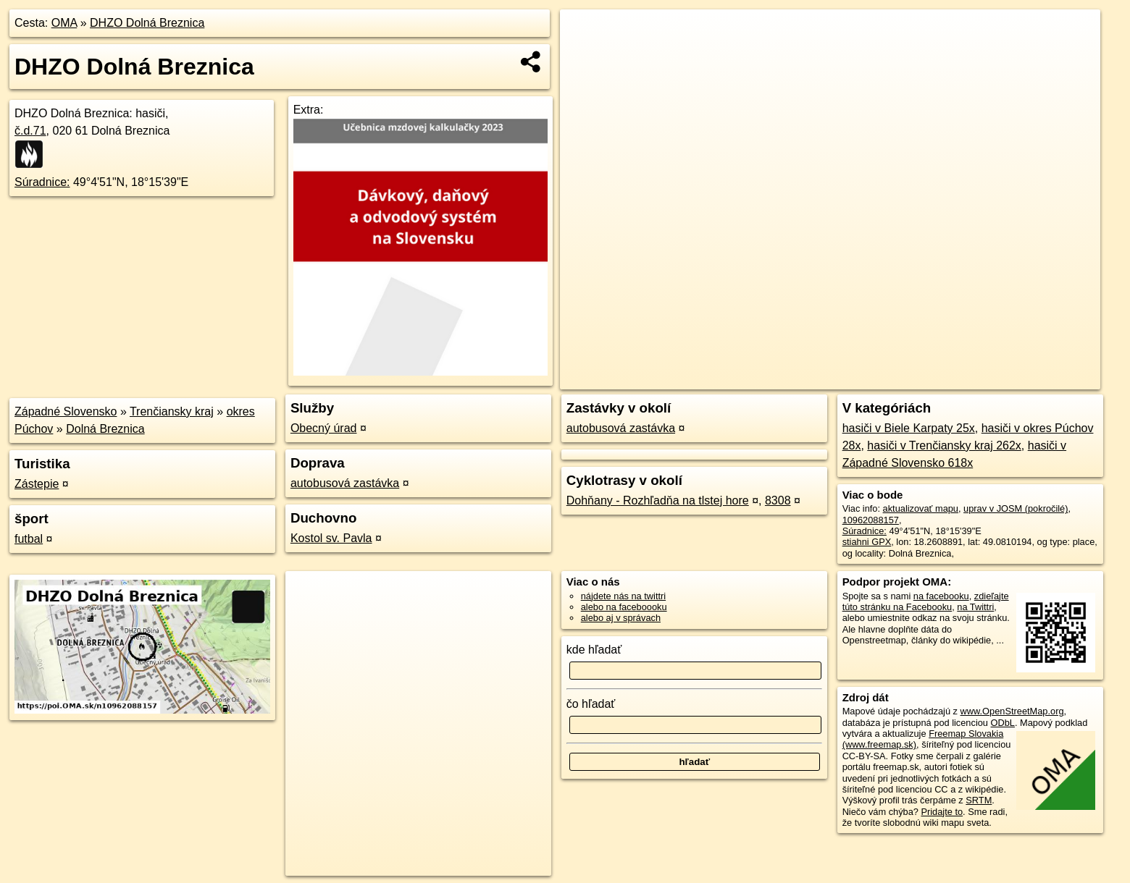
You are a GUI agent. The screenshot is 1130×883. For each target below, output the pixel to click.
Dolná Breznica (105, 429)
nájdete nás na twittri (623, 596)
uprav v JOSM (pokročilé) (1015, 508)
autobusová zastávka (344, 483)
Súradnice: (42, 182)
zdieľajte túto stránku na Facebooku (925, 601)
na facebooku (941, 596)
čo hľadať (591, 704)
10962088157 (870, 520)
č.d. (30, 130)
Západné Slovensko (65, 411)
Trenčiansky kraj (172, 411)
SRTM (979, 800)
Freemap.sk (921, 378)
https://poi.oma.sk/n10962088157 (1033, 378)
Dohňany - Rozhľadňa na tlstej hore (657, 500)
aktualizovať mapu (920, 508)
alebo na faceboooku (624, 606)
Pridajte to (942, 811)
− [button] (585, 56)
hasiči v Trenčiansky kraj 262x (944, 445)
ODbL (1003, 722)
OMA (64, 23)
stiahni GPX (867, 541)
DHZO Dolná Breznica (147, 23)
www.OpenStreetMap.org (1012, 711)
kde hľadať (594, 649)
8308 (778, 500)
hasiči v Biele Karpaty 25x (908, 428)
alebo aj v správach (621, 617)
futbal (28, 539)
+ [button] (585, 34)
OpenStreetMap (846, 378)
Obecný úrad (323, 428)
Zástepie (36, 484)
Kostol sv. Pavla (331, 538)
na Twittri (975, 606)
